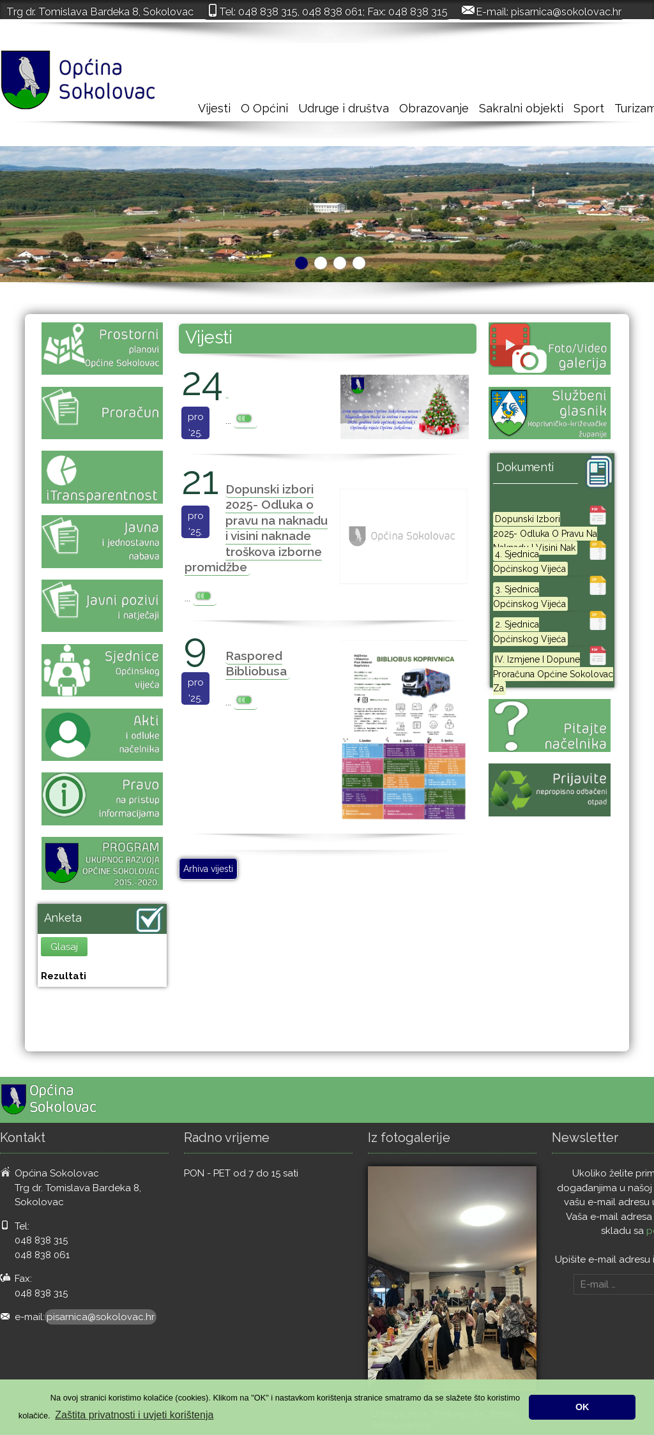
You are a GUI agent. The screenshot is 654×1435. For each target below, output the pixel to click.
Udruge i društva (343, 108)
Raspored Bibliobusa (256, 664)
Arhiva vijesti (208, 869)
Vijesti (214, 108)
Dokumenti (525, 467)
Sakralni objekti (521, 108)
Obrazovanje (434, 108)
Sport (589, 108)
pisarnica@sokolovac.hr (566, 11)
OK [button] (582, 1407)
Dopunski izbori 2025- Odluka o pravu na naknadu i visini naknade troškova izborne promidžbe (256, 528)
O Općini (264, 108)
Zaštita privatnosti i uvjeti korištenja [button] (134, 1414)
